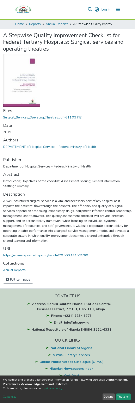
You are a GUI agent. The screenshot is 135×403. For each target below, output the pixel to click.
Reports (35, 24)
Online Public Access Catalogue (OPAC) (71, 362)
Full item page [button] (18, 279)
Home (19, 24)
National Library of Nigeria (71, 348)
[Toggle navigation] (118, 9)
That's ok (123, 397)
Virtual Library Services (71, 355)
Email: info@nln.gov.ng (71, 322)
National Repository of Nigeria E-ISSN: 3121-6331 (71, 329)
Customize (9, 397)
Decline (108, 397)
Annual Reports (57, 24)
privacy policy (53, 388)
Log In (106, 9)
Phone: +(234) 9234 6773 (71, 315)
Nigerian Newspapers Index (71, 368)
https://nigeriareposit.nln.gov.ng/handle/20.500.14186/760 (45, 255)
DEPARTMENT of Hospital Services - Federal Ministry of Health (49, 147)
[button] (96, 9)
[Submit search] (90, 9)
